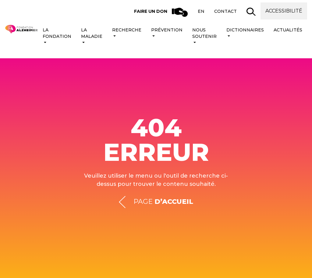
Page (156, 202)
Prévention (167, 30)
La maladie (91, 33)
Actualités (288, 30)
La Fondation (57, 33)
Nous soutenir (204, 33)
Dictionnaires (245, 30)
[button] (251, 11)
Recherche (126, 30)
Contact (225, 11)
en (201, 11)
